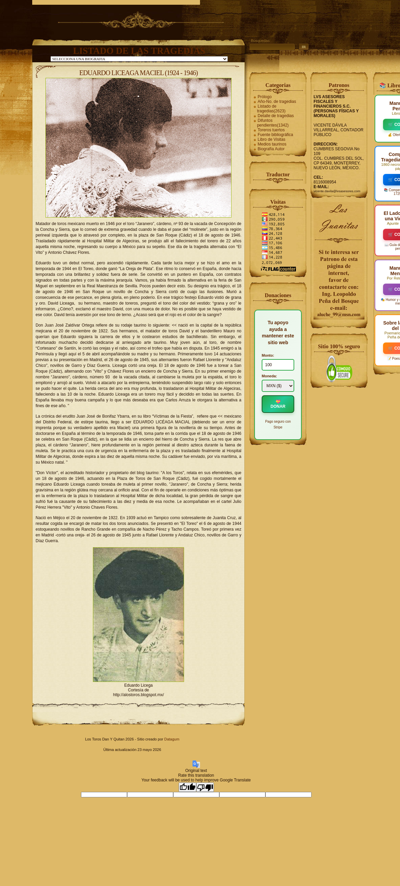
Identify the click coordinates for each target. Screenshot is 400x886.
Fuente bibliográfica (275, 134)
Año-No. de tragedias (277, 101)
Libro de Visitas (271, 139)
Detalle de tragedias (276, 115)
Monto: (268, 355)
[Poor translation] (205, 787)
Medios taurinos (272, 144)
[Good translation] (187, 787)
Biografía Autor (271, 149)
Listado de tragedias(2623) (271, 108)
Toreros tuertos (271, 130)
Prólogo (265, 96)
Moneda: (269, 376)
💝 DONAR (278, 404)
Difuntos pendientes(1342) (272, 123)
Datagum (171, 739)
